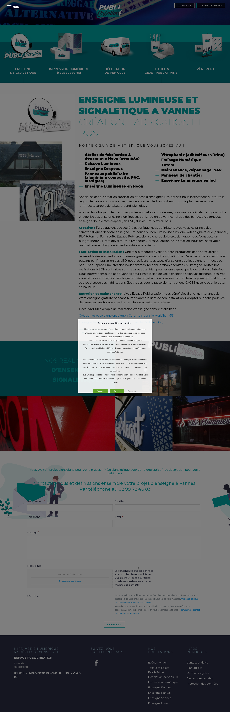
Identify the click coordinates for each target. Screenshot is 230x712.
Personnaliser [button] (133, 391)
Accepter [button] (100, 391)
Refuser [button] (117, 391)
